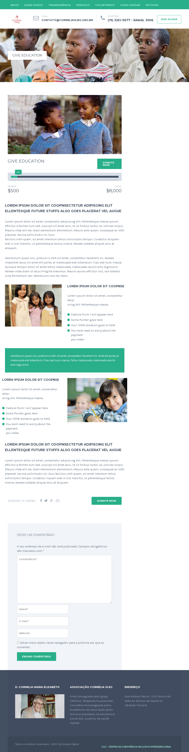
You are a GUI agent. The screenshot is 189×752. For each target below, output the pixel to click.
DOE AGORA (169, 19)
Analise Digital (70, 744)
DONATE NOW (108, 163)
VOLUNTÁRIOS (105, 5)
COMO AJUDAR (130, 5)
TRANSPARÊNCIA (59, 5)
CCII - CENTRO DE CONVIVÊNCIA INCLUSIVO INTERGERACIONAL (136, 746)
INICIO (15, 5)
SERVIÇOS (83, 5)
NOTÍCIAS (152, 5)
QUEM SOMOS (33, 5)
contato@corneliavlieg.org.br (67, 20)
